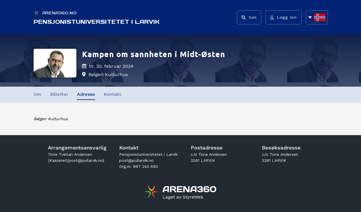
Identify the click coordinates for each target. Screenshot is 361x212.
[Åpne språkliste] (316, 17)
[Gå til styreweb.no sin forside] (183, 197)
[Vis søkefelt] (249, 17)
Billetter (59, 94)
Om (37, 94)
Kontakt (112, 94)
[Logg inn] (283, 17)
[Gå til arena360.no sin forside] (152, 192)
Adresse (86, 94)
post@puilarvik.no (136, 160)
